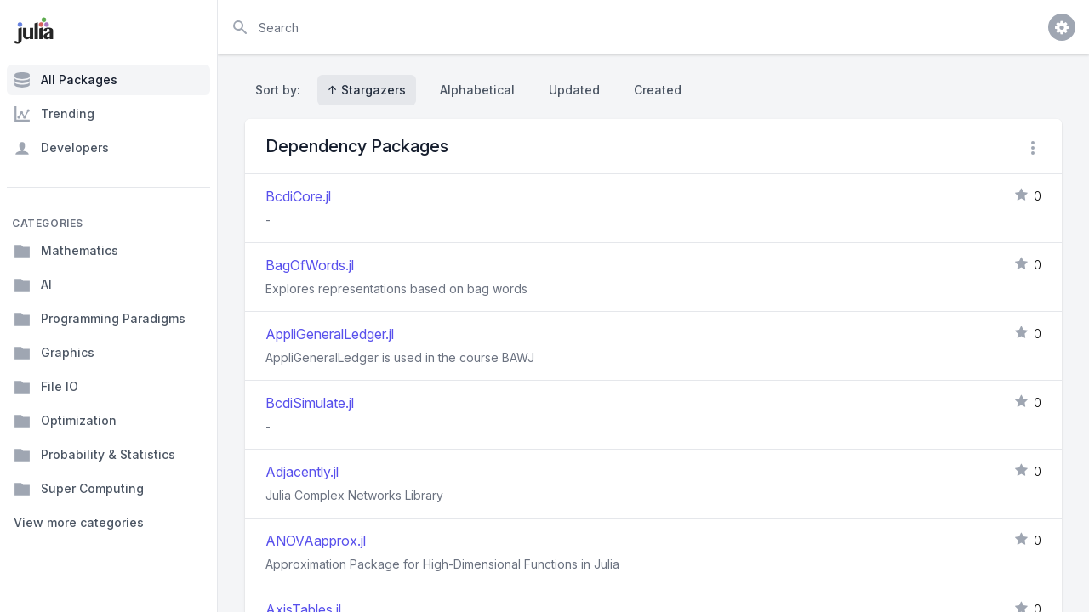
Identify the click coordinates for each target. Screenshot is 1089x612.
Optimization (65, 420)
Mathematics (66, 250)
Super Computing (79, 488)
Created (657, 89)
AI (33, 284)
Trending (54, 113)
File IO (46, 386)
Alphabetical (477, 89)
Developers (61, 147)
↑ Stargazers (367, 89)
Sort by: (281, 89)
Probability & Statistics (94, 454)
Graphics (54, 352)
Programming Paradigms (99, 318)
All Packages (65, 79)
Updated (574, 89)
